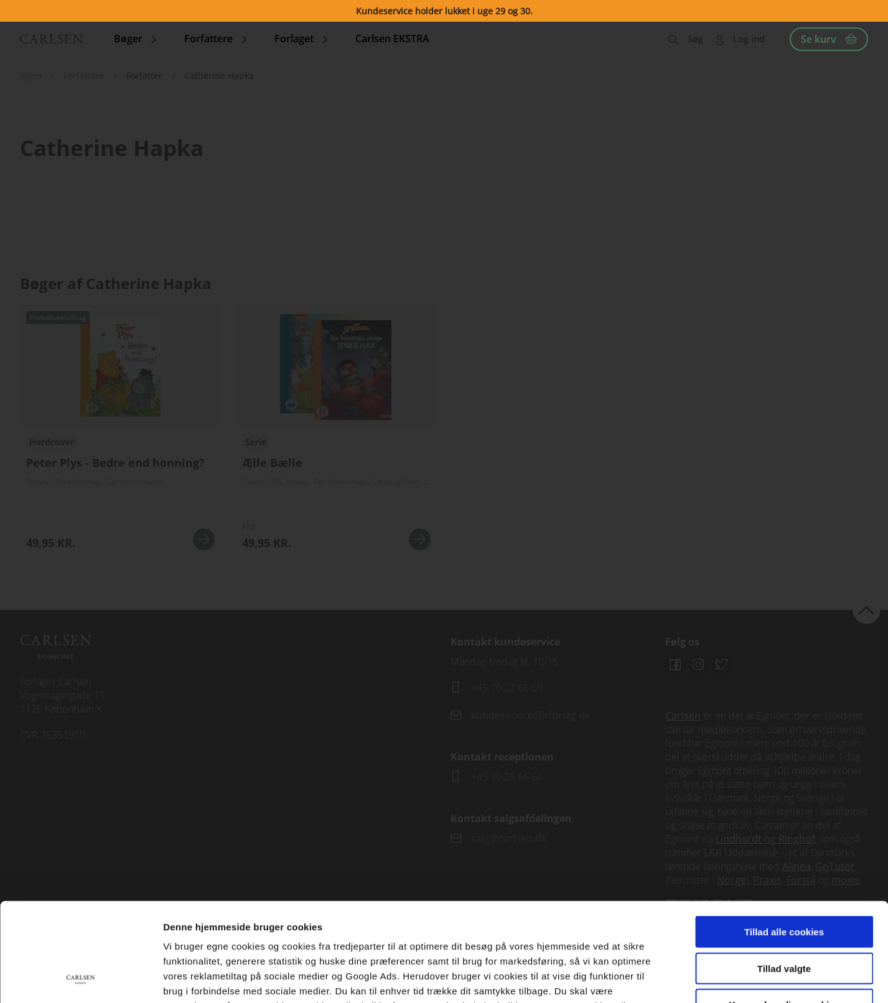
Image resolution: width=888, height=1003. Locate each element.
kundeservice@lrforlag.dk (530, 715)
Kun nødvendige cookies (784, 912)
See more (120, 432)
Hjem (31, 75)
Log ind (749, 39)
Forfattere (84, 75)
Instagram (698, 665)
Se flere (336, 432)
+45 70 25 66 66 (507, 776)
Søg (695, 39)
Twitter (721, 665)
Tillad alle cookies (784, 839)
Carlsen (683, 716)
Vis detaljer (647, 978)
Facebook (675, 665)
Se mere (204, 539)
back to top (867, 610)
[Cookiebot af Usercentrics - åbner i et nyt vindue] (80, 978)
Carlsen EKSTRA (392, 38)
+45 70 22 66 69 (507, 688)
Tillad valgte (784, 876)
